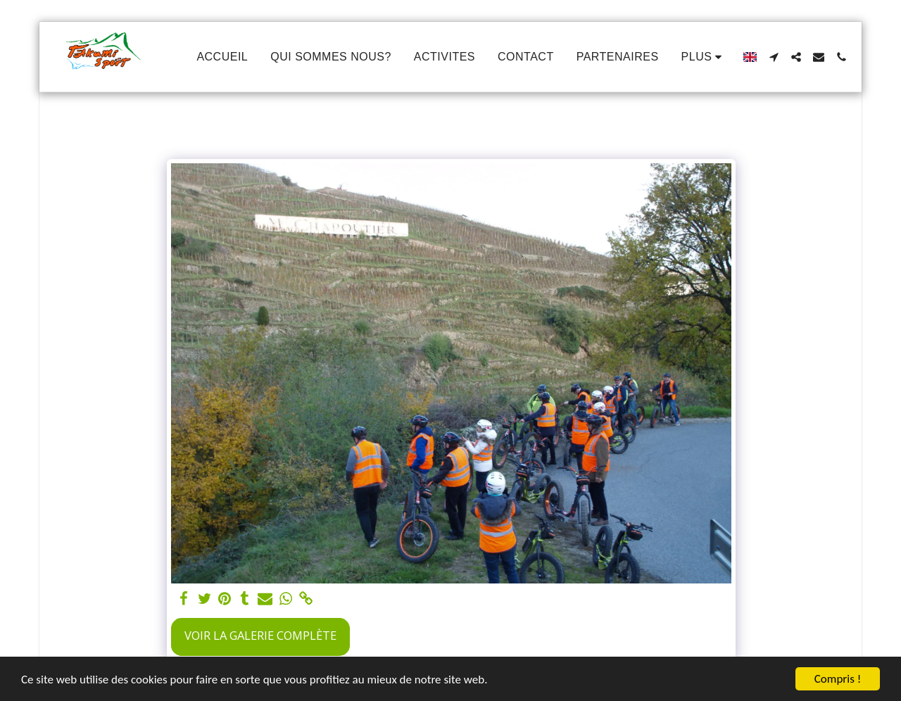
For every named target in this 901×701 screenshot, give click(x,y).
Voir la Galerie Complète (260, 635)
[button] (773, 57)
